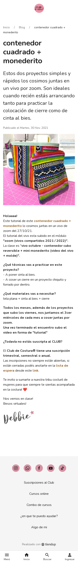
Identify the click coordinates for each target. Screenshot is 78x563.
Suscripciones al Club (39, 482)
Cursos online (39, 493)
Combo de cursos (39, 505)
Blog (22, 27)
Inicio (6, 27)
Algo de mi (39, 527)
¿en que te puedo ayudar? (39, 516)
